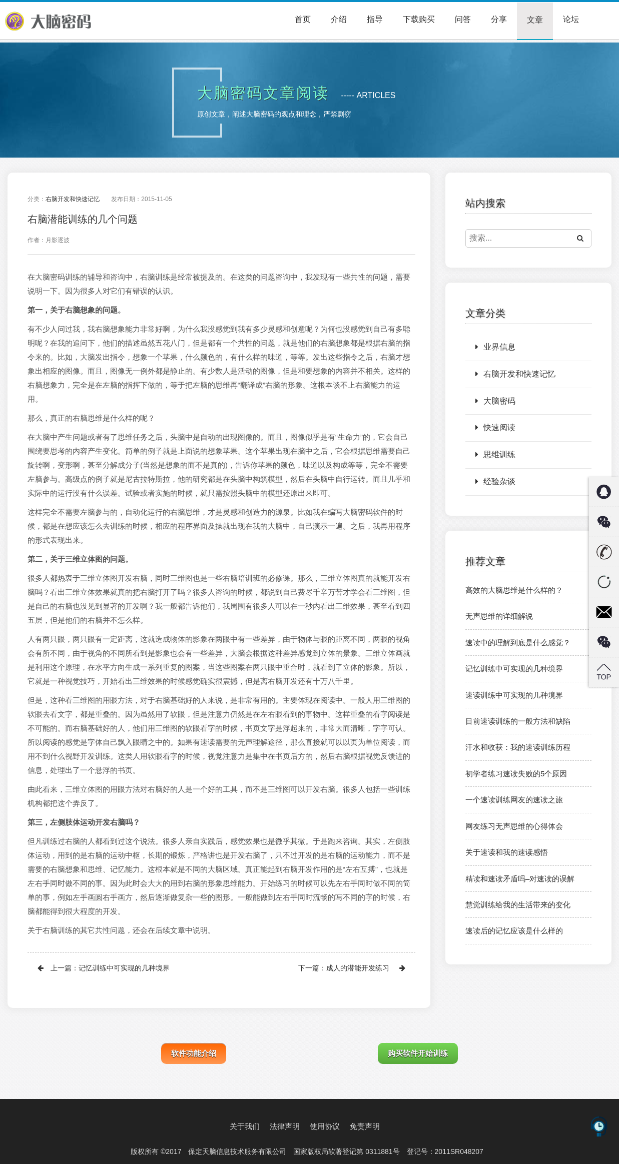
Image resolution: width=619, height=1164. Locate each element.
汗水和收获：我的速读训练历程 (517, 747)
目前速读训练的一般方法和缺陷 (517, 721)
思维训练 (495, 454)
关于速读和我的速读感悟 (506, 852)
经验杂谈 (495, 481)
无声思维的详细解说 (499, 616)
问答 (463, 19)
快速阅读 (495, 427)
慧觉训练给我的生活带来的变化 (517, 904)
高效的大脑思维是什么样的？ (514, 590)
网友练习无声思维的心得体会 (514, 826)
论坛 (571, 19)
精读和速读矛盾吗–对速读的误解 (519, 878)
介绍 (339, 19)
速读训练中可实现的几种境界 (514, 695)
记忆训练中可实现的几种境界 (124, 968)
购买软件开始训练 (418, 1053)
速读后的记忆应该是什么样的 (514, 930)
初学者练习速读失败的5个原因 (516, 773)
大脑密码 (495, 401)
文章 (535, 20)
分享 (499, 19)
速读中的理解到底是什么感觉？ (517, 642)
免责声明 (365, 1126)
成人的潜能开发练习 (357, 968)
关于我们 (245, 1126)
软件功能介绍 (193, 1053)
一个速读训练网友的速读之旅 (514, 799)
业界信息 (495, 347)
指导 (375, 19)
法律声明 (285, 1126)
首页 (303, 19)
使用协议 (325, 1126)
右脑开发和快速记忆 (73, 199)
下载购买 (419, 19)
